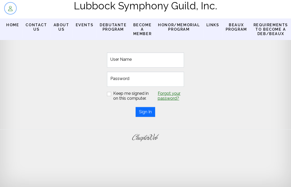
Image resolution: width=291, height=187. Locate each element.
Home (12, 25)
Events (84, 25)
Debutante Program (113, 27)
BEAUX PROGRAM (236, 27)
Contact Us (36, 27)
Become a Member (142, 29)
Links (212, 25)
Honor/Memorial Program (179, 27)
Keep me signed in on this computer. (131, 96)
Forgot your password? (169, 96)
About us (61, 27)
